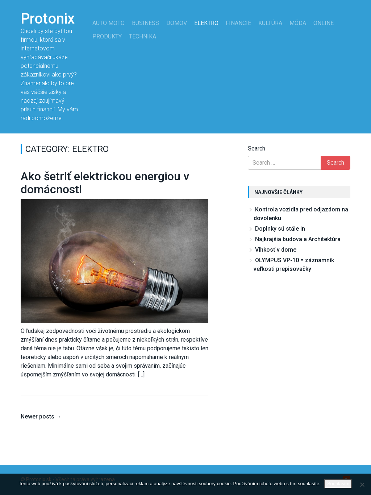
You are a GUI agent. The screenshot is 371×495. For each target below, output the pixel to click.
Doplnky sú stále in (280, 228)
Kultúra (270, 23)
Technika (142, 36)
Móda (297, 23)
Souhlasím (338, 483)
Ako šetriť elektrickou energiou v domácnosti (105, 182)
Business (145, 23)
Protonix (48, 18)
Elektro (206, 23)
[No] (362, 484)
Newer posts (41, 416)
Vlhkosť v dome (275, 249)
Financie (238, 23)
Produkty (107, 36)
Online (323, 23)
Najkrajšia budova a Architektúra (298, 239)
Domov (176, 23)
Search (256, 148)
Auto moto (108, 23)
